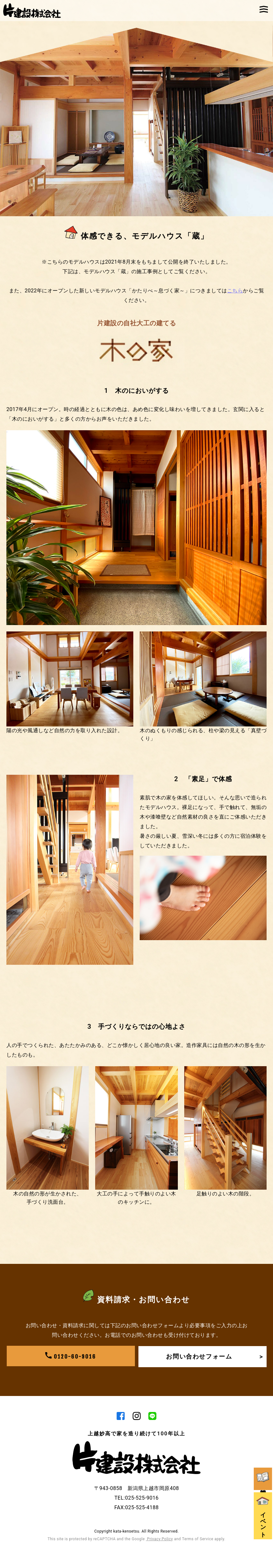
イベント (263, 1501)
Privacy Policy (159, 1539)
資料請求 (263, 1460)
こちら (235, 291)
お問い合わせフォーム (213, 1356)
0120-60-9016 (70, 1356)
